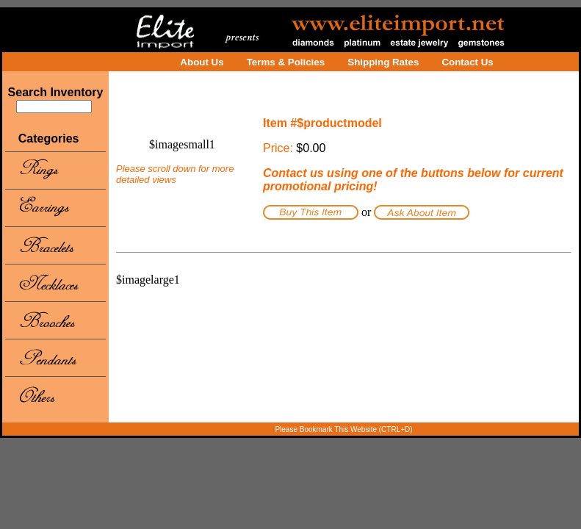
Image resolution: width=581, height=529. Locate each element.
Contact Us (467, 62)
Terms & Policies (286, 62)
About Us (201, 62)
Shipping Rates (383, 62)
